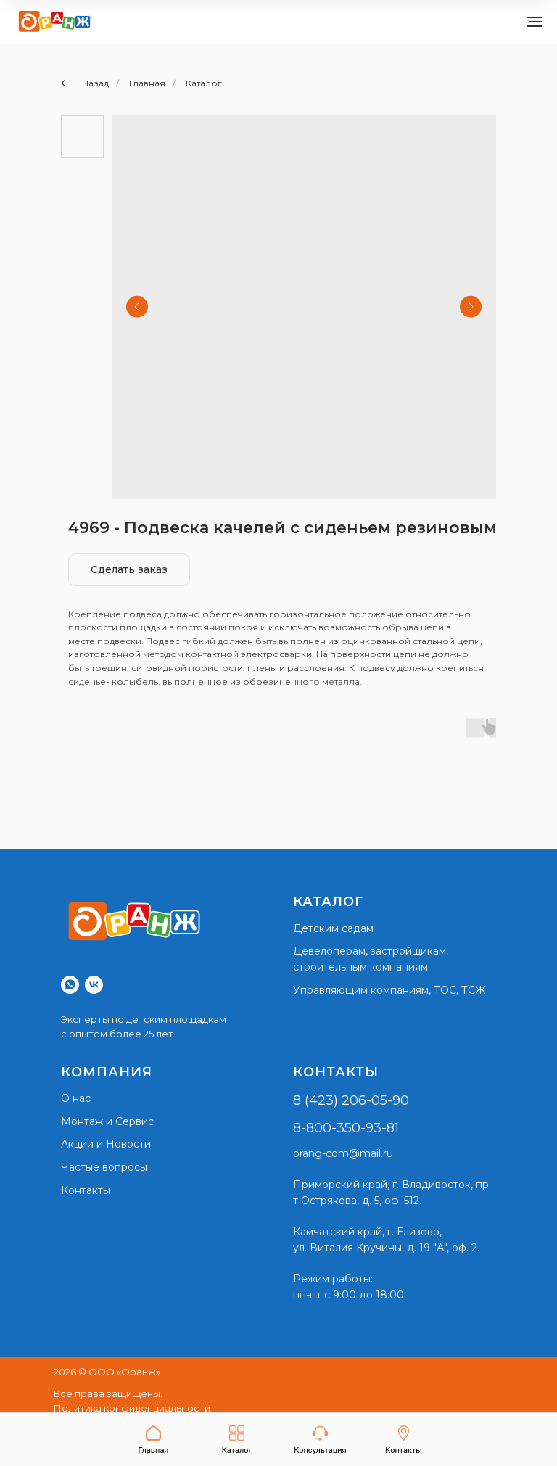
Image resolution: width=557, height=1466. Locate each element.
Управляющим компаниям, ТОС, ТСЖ (389, 990)
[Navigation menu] (534, 22)
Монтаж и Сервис (107, 1121)
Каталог (204, 83)
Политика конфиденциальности (132, 1408)
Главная (147, 83)
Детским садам (333, 928)
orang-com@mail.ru (343, 1153)
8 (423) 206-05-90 (351, 1100)
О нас (76, 1098)
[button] (320, 1440)
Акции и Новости (106, 1143)
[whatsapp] (70, 985)
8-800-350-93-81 (346, 1128)
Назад (85, 83)
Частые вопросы (104, 1167)
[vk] (94, 985)
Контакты (85, 1190)
